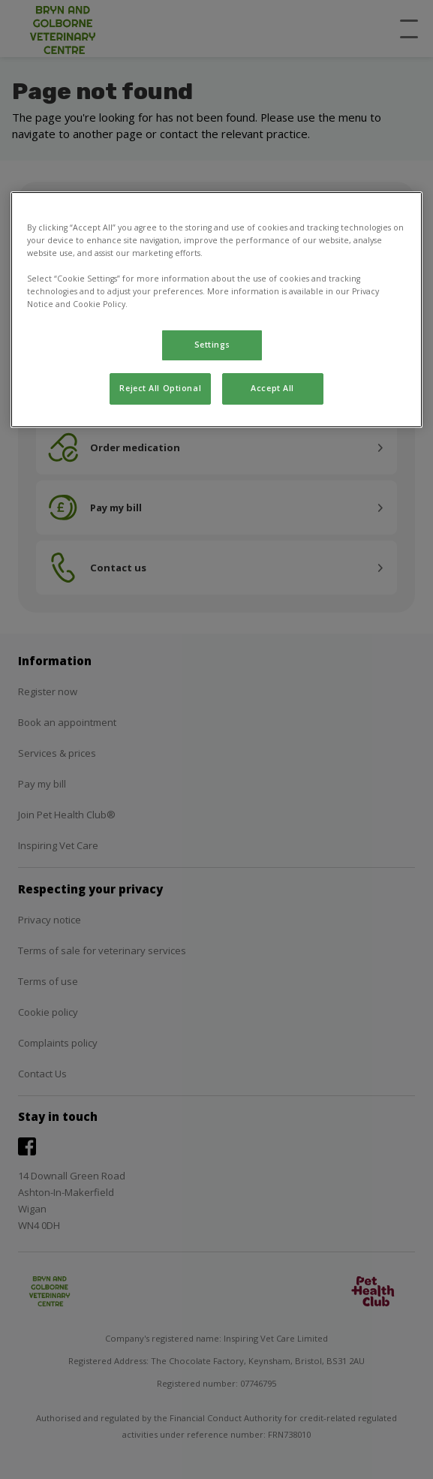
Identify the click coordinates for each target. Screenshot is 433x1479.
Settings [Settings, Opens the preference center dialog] (212, 344)
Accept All (272, 388)
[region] (216, 309)
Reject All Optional (160, 388)
